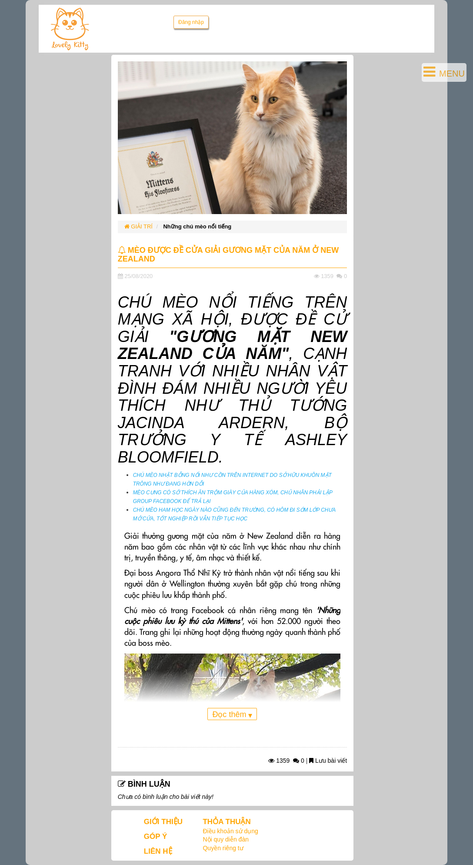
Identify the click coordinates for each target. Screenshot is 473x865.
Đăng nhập (191, 22)
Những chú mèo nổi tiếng (197, 226)
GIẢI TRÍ (138, 226)
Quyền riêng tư (223, 848)
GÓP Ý (155, 836)
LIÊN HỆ (158, 851)
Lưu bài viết (328, 760)
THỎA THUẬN (226, 822)
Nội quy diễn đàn (226, 839)
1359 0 (286, 760)
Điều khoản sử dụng (230, 831)
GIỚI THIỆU (163, 822)
